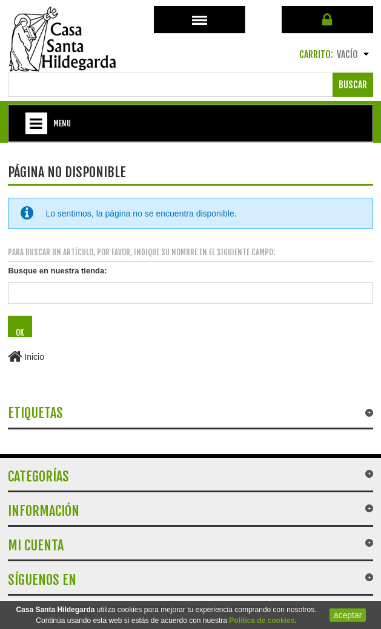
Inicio (26, 357)
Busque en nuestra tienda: (57, 270)
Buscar (353, 85)
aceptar (348, 615)
